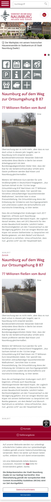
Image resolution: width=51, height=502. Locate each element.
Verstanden (25, 495)
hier (28, 463)
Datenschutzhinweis (25, 489)
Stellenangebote (27, 435)
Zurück (5, 255)
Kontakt (27, 428)
